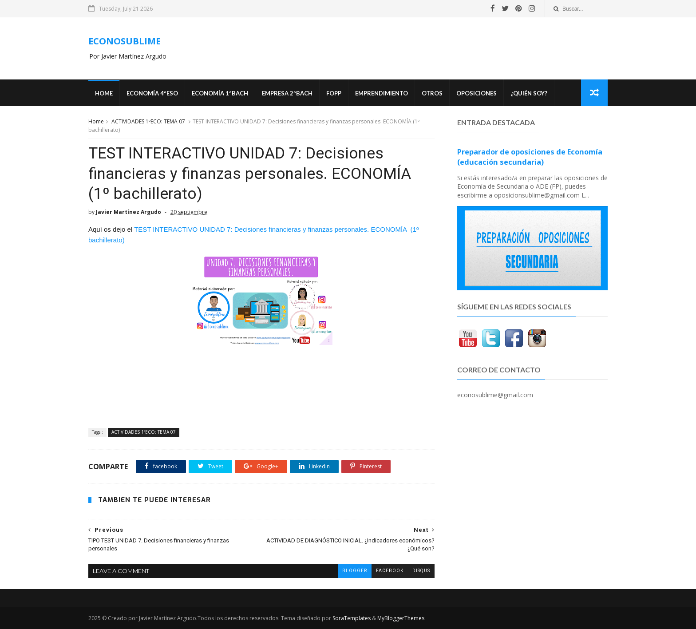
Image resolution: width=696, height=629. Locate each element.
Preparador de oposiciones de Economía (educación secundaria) (529, 157)
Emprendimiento (381, 93)
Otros (432, 93)
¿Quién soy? (528, 93)
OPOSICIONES (476, 93)
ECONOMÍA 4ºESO (152, 93)
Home (104, 93)
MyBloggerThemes (400, 618)
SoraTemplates (351, 618)
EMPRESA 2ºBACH (287, 93)
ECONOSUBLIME (124, 41)
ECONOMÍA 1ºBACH (220, 93)
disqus (421, 570)
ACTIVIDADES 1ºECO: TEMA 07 (148, 121)
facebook (389, 570)
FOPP (333, 93)
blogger (354, 570)
